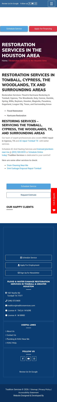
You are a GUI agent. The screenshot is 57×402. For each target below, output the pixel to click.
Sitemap (33, 389)
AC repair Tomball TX (28, 141)
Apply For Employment (28, 265)
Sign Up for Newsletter (28, 273)
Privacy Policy (45, 389)
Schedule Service (14, 29)
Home (4, 60)
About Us (10, 331)
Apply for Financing (43, 29)
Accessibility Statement (28, 392)
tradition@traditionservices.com (21, 305)
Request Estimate (28, 195)
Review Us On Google (10, 4)
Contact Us (11, 335)
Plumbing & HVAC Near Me (18, 339)
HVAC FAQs (12, 343)
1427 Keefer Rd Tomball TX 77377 (14, 294)
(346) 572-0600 (14, 301)
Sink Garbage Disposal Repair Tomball (24, 168)
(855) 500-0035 (19, 152)
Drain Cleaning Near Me (17, 165)
